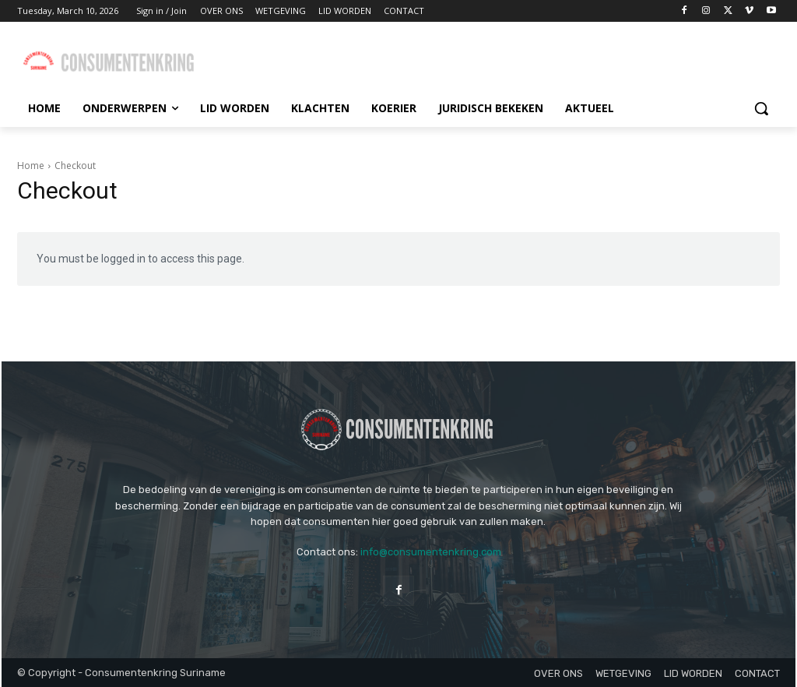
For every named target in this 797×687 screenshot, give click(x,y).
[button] (761, 108)
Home (30, 165)
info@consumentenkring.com (430, 552)
